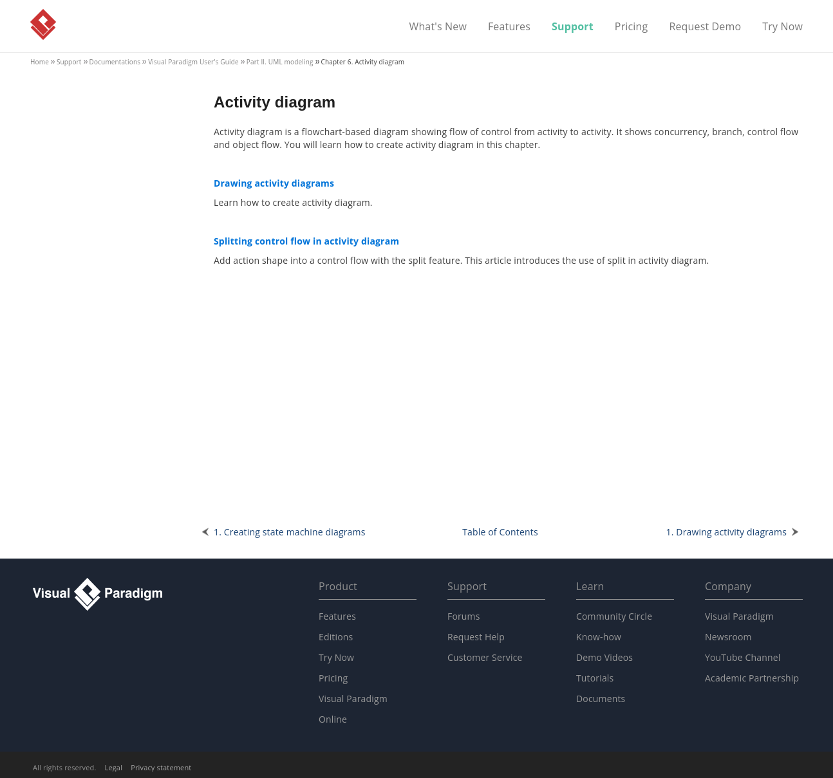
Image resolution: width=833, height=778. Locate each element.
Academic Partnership (752, 678)
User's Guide (193, 61)
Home (39, 61)
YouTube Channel (742, 657)
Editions (336, 637)
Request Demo (705, 27)
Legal (114, 767)
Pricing (631, 27)
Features (509, 27)
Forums (463, 616)
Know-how (598, 637)
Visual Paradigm (43, 24)
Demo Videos (604, 657)
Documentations (115, 61)
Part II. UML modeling (280, 61)
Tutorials (594, 678)
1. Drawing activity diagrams (726, 532)
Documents (600, 698)
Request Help (476, 637)
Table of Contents (500, 532)
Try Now (782, 27)
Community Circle (614, 616)
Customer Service (485, 657)
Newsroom (728, 637)
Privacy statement (161, 767)
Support (573, 27)
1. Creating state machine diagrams (289, 532)
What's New (438, 27)
